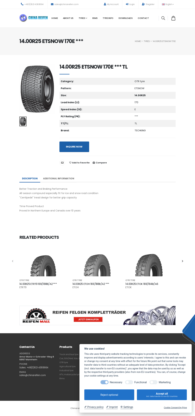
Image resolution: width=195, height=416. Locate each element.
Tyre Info (108, 18)
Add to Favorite (79, 162)
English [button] (167, 4)
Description (30, 178)
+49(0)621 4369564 (32, 4)
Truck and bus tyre (69, 354)
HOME (138, 41)
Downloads (126, 18)
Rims (95, 18)
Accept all (161, 395)
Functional (140, 382)
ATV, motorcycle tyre (70, 374)
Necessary (116, 382)
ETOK (128, 287)
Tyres (82, 18)
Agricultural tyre (67, 366)
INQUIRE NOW (74, 146)
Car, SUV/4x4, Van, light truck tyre (76, 358)
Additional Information (60, 178)
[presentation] (12, 261)
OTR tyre (63, 362)
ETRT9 (22, 287)
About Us (68, 18)
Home (54, 18)
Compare (99, 162)
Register (148, 4)
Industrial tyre (66, 370)
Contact (143, 18)
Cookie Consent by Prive (175, 407)
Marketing (165, 382)
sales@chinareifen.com (65, 4)
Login (130, 4)
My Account (111, 4)
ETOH (75, 287)
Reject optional (109, 394)
